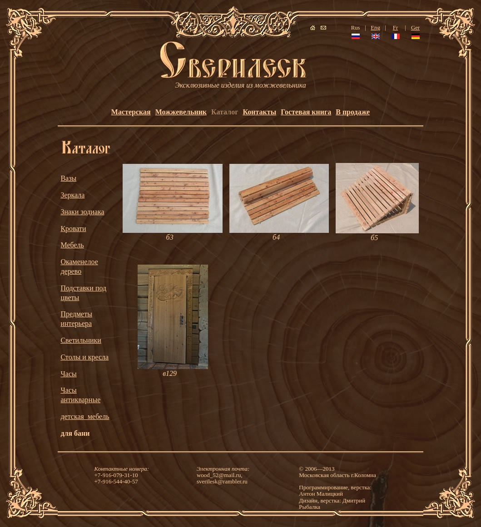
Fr (395, 28)
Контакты (260, 112)
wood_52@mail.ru (219, 475)
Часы (68, 374)
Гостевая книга (306, 112)
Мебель (72, 245)
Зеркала (72, 195)
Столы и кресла (84, 357)
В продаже (353, 112)
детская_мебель (84, 416)
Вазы (68, 178)
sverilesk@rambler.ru (222, 481)
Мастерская (131, 112)
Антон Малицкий (321, 493)
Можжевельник (181, 112)
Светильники (80, 340)
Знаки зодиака (82, 212)
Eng (375, 28)
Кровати (73, 228)
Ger (415, 28)
